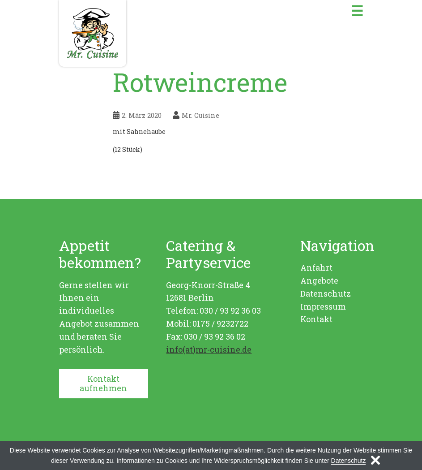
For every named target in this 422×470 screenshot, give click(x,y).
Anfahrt (316, 267)
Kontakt (316, 319)
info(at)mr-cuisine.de (208, 349)
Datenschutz (325, 293)
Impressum (323, 306)
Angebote (319, 280)
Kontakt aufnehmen (103, 383)
